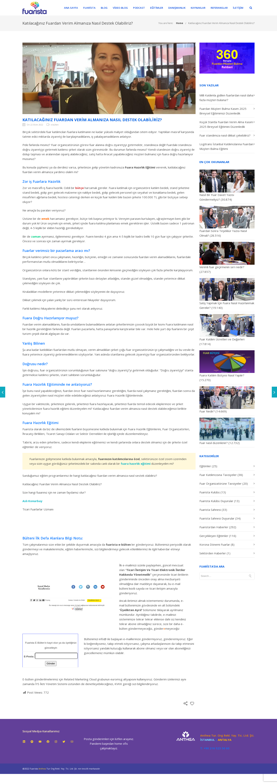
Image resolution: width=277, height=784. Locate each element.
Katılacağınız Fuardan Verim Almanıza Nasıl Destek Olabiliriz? (221, 23)
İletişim (240, 7)
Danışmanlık (179, 7)
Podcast (141, 7)
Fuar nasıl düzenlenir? (213, 443)
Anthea (42, 768)
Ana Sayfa (73, 7)
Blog (106, 7)
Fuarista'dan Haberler (213, 527)
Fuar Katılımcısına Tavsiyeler (218, 475)
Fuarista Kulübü (209, 492)
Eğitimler (159, 7)
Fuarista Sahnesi (210, 510)
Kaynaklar (200, 7)
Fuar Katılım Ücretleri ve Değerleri (222, 339)
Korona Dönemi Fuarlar (214, 544)
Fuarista (92, 7)
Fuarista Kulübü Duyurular (216, 501)
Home (179, 23)
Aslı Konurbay (32, 501)
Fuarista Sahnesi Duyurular (216, 518)
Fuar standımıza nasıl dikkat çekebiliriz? (224, 135)
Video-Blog (122, 7)
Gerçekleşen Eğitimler (213, 536)
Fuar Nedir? (207, 411)
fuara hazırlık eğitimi (136, 463)
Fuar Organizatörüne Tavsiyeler (220, 483)
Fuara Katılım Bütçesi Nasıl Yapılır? (221, 375)
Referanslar (221, 7)
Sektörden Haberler (212, 553)
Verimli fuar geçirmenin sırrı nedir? (221, 267)
